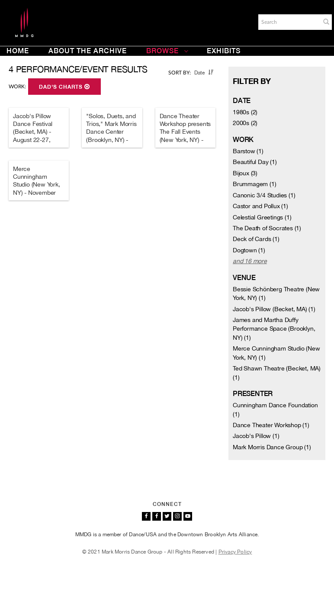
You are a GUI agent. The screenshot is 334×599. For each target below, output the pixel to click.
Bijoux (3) (245, 173)
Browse (167, 51)
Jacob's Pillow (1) (256, 435)
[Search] (288, 22)
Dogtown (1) (249, 250)
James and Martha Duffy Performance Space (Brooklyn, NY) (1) (274, 328)
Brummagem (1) (254, 183)
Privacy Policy (235, 552)
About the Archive (87, 51)
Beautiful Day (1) (255, 161)
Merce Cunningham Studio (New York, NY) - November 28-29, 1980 (36, 184)
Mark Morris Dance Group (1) (272, 447)
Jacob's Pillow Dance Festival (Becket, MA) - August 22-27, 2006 (32, 132)
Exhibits (224, 51)
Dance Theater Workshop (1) (271, 425)
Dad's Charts (64, 87)
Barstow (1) (248, 151)
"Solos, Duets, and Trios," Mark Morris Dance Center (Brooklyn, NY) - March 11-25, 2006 (112, 132)
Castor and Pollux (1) (260, 206)
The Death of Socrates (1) (267, 228)
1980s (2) (245, 112)
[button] (326, 22)
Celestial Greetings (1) (262, 217)
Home (17, 51)
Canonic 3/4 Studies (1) (264, 195)
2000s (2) (245, 122)
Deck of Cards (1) (256, 238)
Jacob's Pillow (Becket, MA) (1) (274, 309)
